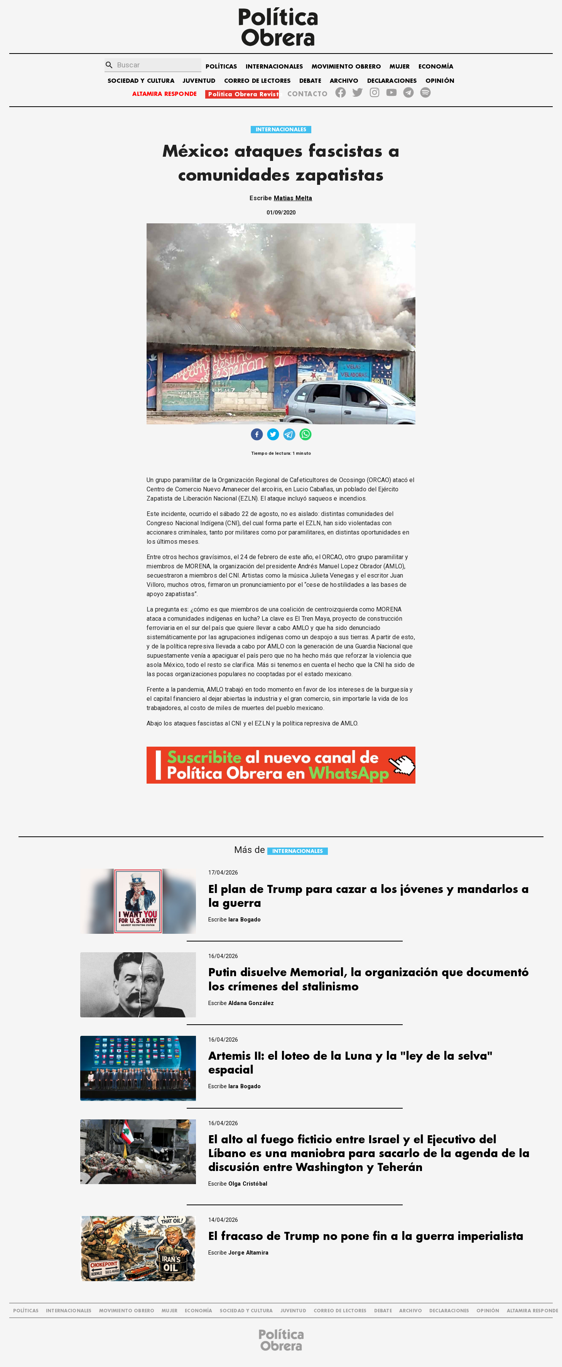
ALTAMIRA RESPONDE (164, 94)
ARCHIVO (344, 81)
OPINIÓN (439, 81)
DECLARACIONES (392, 81)
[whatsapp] (305, 435)
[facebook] (257, 435)
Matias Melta (293, 198)
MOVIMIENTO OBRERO (346, 67)
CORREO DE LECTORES (257, 81)
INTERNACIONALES (274, 67)
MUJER (400, 67)
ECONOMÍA (436, 67)
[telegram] (289, 435)
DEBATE (310, 81)
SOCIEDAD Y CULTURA (141, 81)
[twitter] (273, 435)
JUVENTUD (199, 81)
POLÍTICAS (221, 67)
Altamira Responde (533, 1311)
